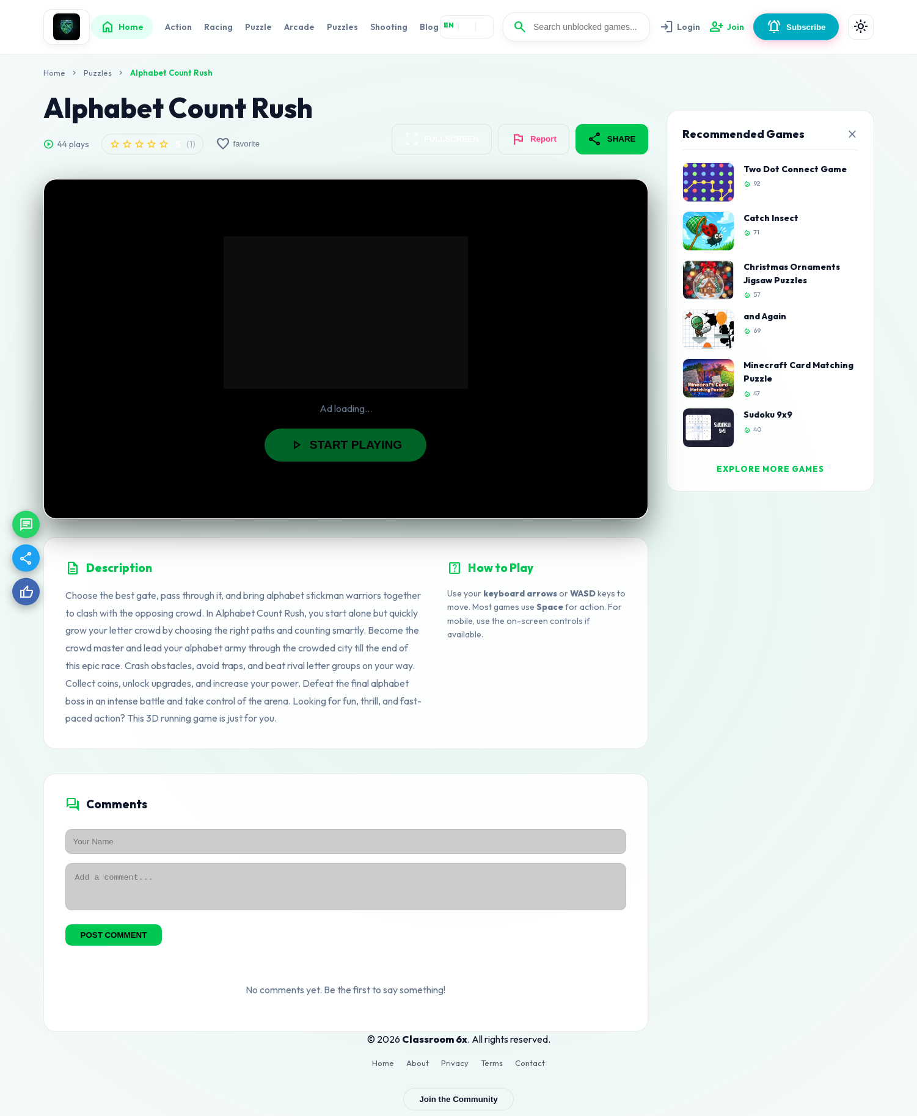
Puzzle (258, 26)
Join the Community (458, 1104)
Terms (492, 1068)
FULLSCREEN (441, 139)
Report (534, 139)
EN (449, 24)
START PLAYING (345, 445)
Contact (530, 1068)
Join (726, 27)
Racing (218, 26)
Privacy (455, 1068)
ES (485, 24)
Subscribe (796, 26)
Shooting (388, 26)
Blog (429, 26)
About (417, 1068)
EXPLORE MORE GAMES (770, 469)
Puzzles (342, 26)
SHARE (612, 139)
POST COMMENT (114, 940)
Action (178, 26)
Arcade (299, 26)
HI (467, 24)
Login (679, 27)
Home (122, 26)
